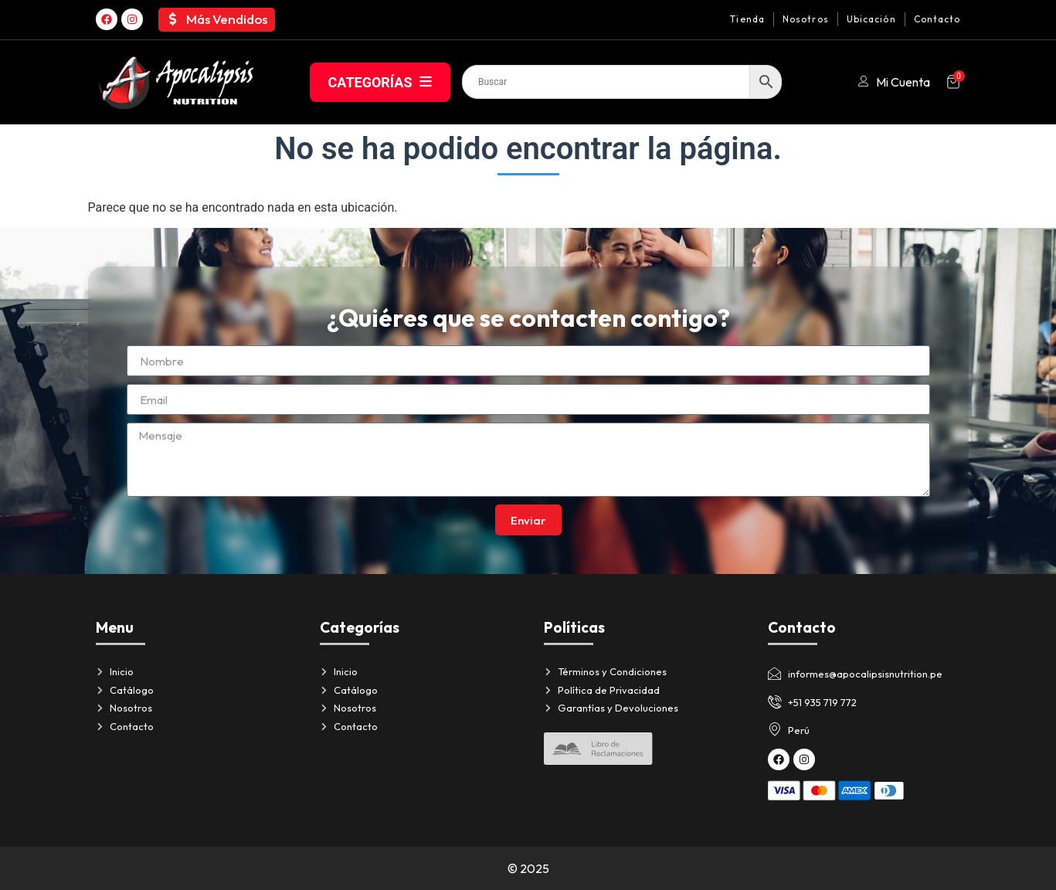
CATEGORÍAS (380, 82)
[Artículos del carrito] (953, 82)
